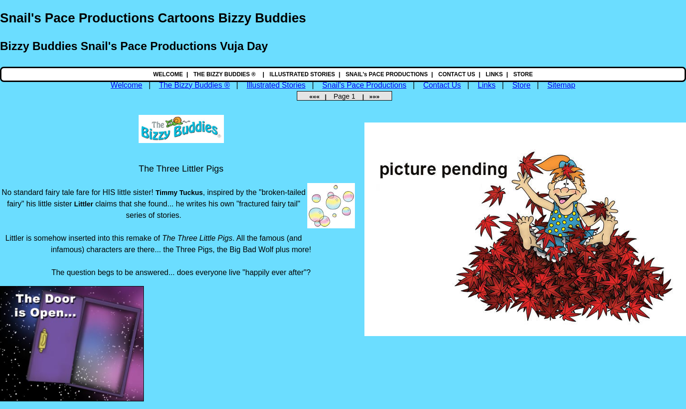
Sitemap (561, 85)
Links (486, 85)
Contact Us (442, 85)
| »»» (368, 96)
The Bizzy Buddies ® (194, 85)
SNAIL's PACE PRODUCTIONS (386, 74)
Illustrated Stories (276, 85)
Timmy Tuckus (178, 192)
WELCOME (168, 74)
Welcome (126, 85)
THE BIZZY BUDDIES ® (225, 74)
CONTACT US (456, 74)
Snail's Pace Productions (364, 85)
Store (521, 85)
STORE (523, 74)
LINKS (494, 74)
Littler (83, 204)
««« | (320, 96)
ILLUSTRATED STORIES (302, 74)
